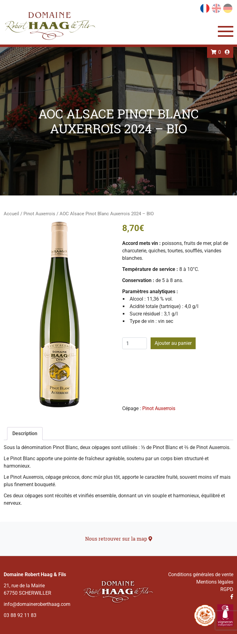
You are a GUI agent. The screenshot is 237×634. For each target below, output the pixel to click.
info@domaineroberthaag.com (37, 604)
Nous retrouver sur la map (118, 538)
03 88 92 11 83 (20, 615)
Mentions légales (214, 582)
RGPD (226, 589)
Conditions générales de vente (200, 574)
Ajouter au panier (173, 343)
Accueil (11, 213)
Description (24, 433)
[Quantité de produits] (134, 343)
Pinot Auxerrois (39, 213)
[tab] (25, 433)
